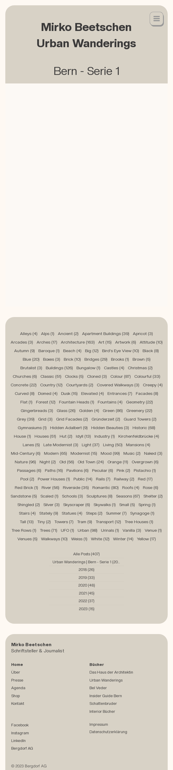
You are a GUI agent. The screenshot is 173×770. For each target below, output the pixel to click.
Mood (110, 453)
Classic (50, 376)
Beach (72, 350)
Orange (117, 461)
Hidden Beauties (110, 427)
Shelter (153, 496)
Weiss (79, 538)
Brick (72, 359)
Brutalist (31, 367)
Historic (144, 427)
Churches (25, 376)
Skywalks (105, 504)
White (100, 538)
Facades (147, 393)
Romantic (105, 487)
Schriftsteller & (27, 651)
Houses (45, 436)
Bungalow (88, 367)
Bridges (95, 359)
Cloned (97, 376)
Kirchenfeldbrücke (138, 436)
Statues (72, 513)
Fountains (110, 402)
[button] (156, 19)
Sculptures (99, 496)
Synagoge (142, 513)
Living (113, 444)
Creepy (153, 384)
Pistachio (145, 470)
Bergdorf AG (22, 748)
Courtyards (79, 384)
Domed (48, 393)
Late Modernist (60, 444)
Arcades (22, 342)
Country (51, 384)
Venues (27, 538)
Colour (120, 376)
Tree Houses (139, 521)
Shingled (28, 504)
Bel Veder (98, 687)
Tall (27, 521)
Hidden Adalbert (69, 427)
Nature (25, 461)
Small (127, 504)
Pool (27, 479)
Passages (29, 470)
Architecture (78, 342)
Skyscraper (76, 504)
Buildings (59, 367)
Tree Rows (24, 530)
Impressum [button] (98, 724)
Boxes (51, 359)
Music (132, 453)
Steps (94, 513)
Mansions (138, 444)
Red (145, 479)
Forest (46, 402)
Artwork (125, 342)
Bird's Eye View (120, 350)
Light (90, 444)
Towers (64, 521)
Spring (147, 504)
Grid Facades (72, 419)
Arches (47, 342)
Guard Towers (140, 419)
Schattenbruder (103, 703)
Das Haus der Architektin (111, 672)
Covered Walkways (118, 384)
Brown (142, 359)
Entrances (119, 393)
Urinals (110, 530)
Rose (150, 487)
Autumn (24, 350)
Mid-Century (25, 453)
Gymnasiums (32, 427)
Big (92, 350)
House (22, 436)
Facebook (20, 725)
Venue (153, 530)
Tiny (44, 521)
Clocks (74, 376)
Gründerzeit (106, 419)
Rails (103, 479)
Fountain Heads (76, 402)
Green (113, 410)
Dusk (69, 393)
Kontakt (17, 703)
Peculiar (102, 470)
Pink (123, 470)
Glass (66, 410)
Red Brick (26, 487)
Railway (124, 479)
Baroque (49, 350)
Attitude (151, 342)
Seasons (128, 496)
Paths (54, 470)
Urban (87, 530)
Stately (48, 513)
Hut (66, 436)
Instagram (20, 732)
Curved (25, 393)
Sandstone (24, 496)
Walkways (54, 538)
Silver (51, 504)
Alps (47, 333)
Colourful (147, 376)
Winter (123, 538)
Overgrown (145, 461)
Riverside (76, 487)
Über (15, 672)
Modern (55, 453)
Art (105, 342)
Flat (26, 402)
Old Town (91, 461)
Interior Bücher (102, 711)
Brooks (120, 359)
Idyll (83, 436)
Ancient (68, 333)
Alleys (28, 333)
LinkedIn (18, 740)
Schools (72, 496)
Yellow (146, 538)
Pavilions (77, 470)
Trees (48, 530)
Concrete (24, 384)
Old (66, 461)
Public (83, 479)
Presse (17, 680)
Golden (89, 410)
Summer (116, 513)
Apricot (143, 333)
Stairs (27, 513)
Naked (153, 453)
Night (48, 461)
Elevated (92, 393)
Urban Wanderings (106, 680)
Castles (114, 367)
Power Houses (54, 479)
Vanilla (132, 530)
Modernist (84, 453)
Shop (15, 695)
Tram (84, 521)
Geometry (139, 402)
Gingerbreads (37, 410)
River (50, 487)
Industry (104, 436)
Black (151, 350)
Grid (45, 419)
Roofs (130, 487)
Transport (108, 521)
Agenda (18, 687)
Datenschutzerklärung (108, 732)
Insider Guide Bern (105, 695)
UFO (67, 530)
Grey (26, 419)
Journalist (54, 651)
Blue (31, 359)
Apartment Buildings (105, 333)
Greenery (139, 410)
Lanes (31, 444)
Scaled (49, 496)
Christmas (140, 367)
